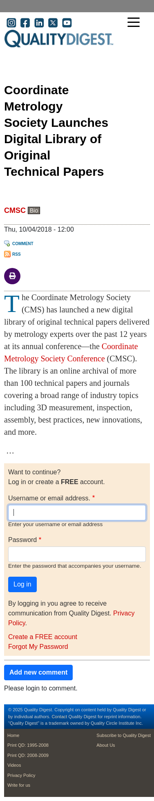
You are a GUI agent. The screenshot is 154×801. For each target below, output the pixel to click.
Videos (14, 765)
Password (22, 539)
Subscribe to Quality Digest (123, 735)
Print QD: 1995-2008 (28, 745)
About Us (105, 745)
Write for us (18, 785)
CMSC (15, 210)
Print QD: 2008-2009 (28, 755)
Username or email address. (49, 498)
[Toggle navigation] (135, 23)
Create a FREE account (42, 636)
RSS (16, 254)
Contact (59, 716)
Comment (22, 243)
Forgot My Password (38, 646)
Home (13, 735)
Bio (34, 210)
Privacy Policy (21, 775)
